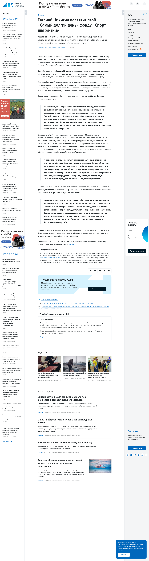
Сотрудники (132, 35)
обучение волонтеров (77, 303)
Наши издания (132, 46)
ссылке (71, 244)
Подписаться (137, 55)
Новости (41, 15)
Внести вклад (97, 289)
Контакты (131, 32)
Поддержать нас (133, 49)
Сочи (43, 299)
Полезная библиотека (135, 43)
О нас (129, 29)
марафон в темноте (62, 303)
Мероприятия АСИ (134, 38)
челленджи (89, 303)
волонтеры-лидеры (48, 303)
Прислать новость (134, 40)
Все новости (7, 442)
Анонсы (40, 452)
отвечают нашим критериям (50, 258)
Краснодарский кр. (51, 299)
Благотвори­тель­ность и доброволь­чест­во (51, 48)
